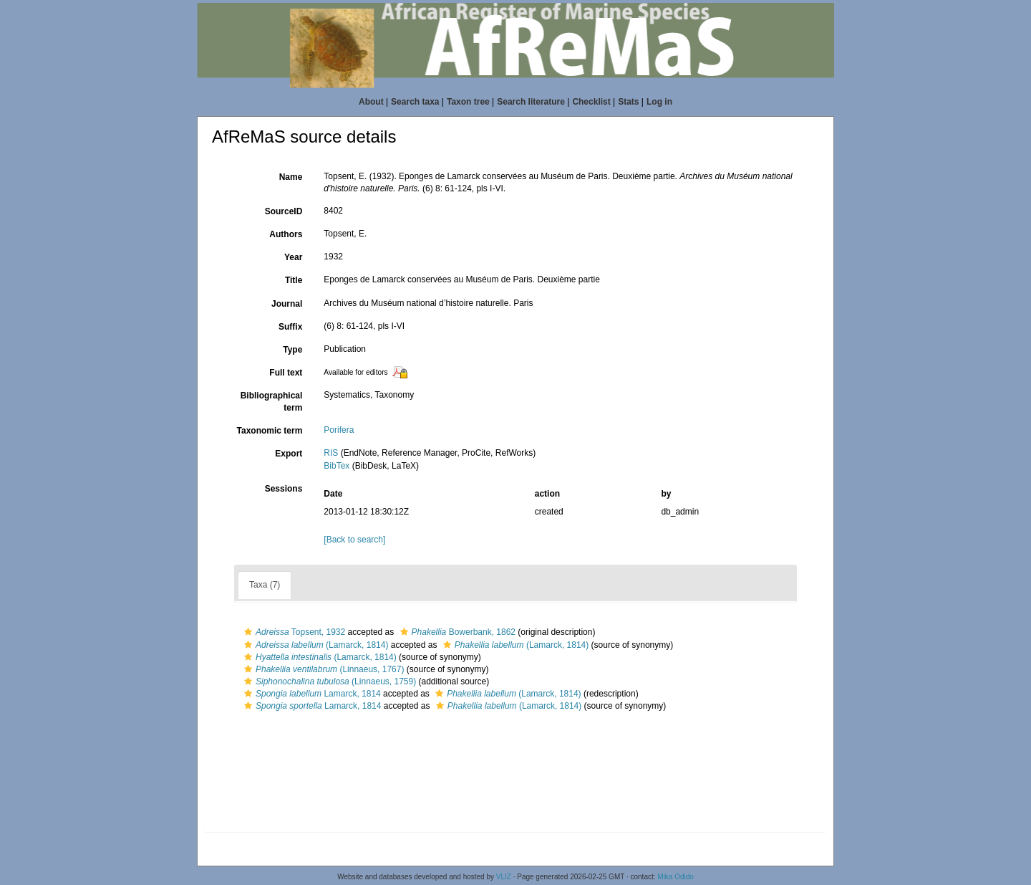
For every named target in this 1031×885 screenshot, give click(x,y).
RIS (331, 453)
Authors (285, 234)
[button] (248, 632)
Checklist (591, 102)
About (371, 102)
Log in (659, 102)
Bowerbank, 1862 (456, 632)
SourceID (284, 211)
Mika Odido (675, 877)
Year (293, 257)
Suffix (290, 327)
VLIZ (503, 877)
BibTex (336, 466)
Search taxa (415, 102)
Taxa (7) (264, 585)
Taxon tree (468, 102)
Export (288, 454)
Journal (286, 304)
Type (292, 350)
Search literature (531, 102)
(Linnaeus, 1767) (322, 669)
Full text (285, 373)
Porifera (339, 430)
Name (291, 177)
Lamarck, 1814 (311, 694)
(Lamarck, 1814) (314, 645)
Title (293, 280)
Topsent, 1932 (293, 632)
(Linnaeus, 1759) (328, 681)
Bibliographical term (272, 402)
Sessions (284, 489)
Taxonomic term (270, 431)
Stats (628, 102)
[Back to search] (354, 540)
